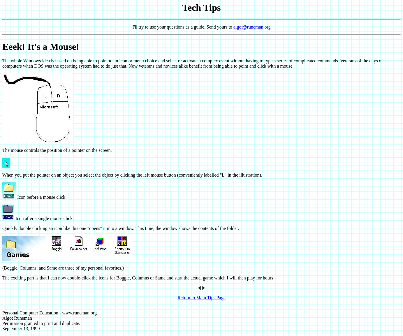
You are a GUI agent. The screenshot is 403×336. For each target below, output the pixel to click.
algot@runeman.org (252, 26)
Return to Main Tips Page (201, 297)
